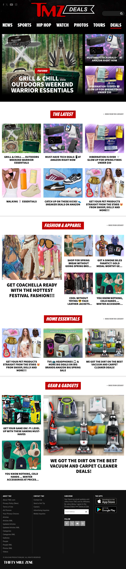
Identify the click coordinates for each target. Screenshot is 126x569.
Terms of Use (8, 507)
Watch (62, 25)
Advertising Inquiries (41, 510)
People (5, 541)
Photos (81, 25)
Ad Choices (7, 510)
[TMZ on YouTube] (77, 523)
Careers (36, 507)
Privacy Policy (69, 506)
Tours (99, 25)
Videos (5, 552)
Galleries (6, 538)
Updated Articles (9, 524)
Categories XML (9, 534)
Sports (24, 25)
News (7, 25)
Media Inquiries (39, 514)
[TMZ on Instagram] (16, 4)
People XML (7, 545)
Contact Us (38, 500)
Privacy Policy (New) (10, 503)
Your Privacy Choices (11, 514)
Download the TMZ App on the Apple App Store (106, 501)
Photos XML (7, 548)
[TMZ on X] (7, 4)
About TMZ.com (9, 500)
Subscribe (86, 511)
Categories (7, 531)
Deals (115, 25)
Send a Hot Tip (39, 503)
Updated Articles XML (11, 528)
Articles (6, 517)
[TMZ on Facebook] (3, 4)
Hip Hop (44, 25)
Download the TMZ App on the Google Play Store (106, 510)
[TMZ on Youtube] (11, 4)
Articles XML (8, 521)
